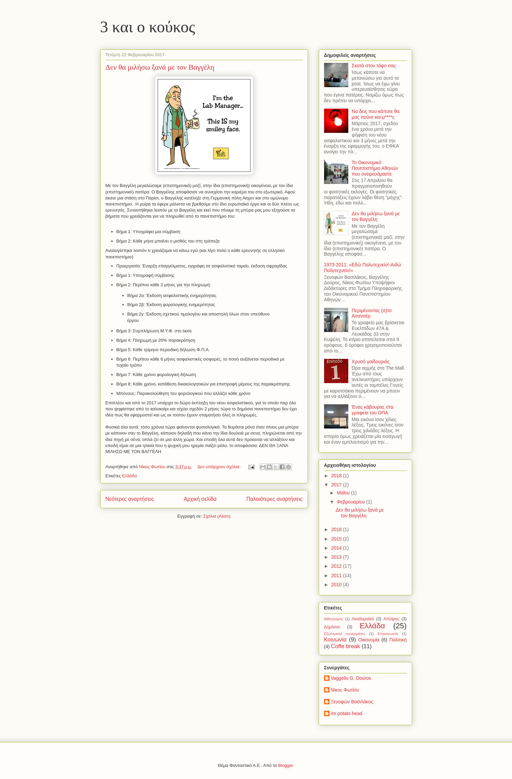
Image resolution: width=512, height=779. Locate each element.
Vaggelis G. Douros (351, 678)
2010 (337, 584)
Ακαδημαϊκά (363, 619)
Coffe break (345, 646)
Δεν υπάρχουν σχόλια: (219, 466)
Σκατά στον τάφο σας (374, 65)
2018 (337, 475)
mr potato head (346, 713)
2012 (337, 566)
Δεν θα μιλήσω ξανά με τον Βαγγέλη (160, 67)
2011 (337, 575)
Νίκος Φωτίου (345, 690)
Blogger (285, 765)
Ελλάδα (129, 475)
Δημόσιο (332, 627)
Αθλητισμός (333, 619)
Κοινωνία (335, 639)
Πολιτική (397, 639)
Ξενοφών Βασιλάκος (352, 701)
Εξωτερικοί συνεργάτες (344, 634)
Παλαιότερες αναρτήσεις (274, 499)
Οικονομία (369, 639)
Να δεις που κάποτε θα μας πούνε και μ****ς (375, 114)
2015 (337, 539)
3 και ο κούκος (147, 27)
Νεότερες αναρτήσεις (130, 499)
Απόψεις (391, 619)
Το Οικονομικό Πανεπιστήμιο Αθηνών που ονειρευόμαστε (375, 168)
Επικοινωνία (388, 634)
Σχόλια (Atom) (216, 516)
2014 (337, 548)
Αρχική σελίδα (200, 499)
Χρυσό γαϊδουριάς (371, 361)
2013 (337, 557)
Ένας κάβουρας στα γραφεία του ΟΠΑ (372, 409)
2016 (337, 529)
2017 (337, 484)
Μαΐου (344, 492)
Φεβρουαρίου (351, 502)
